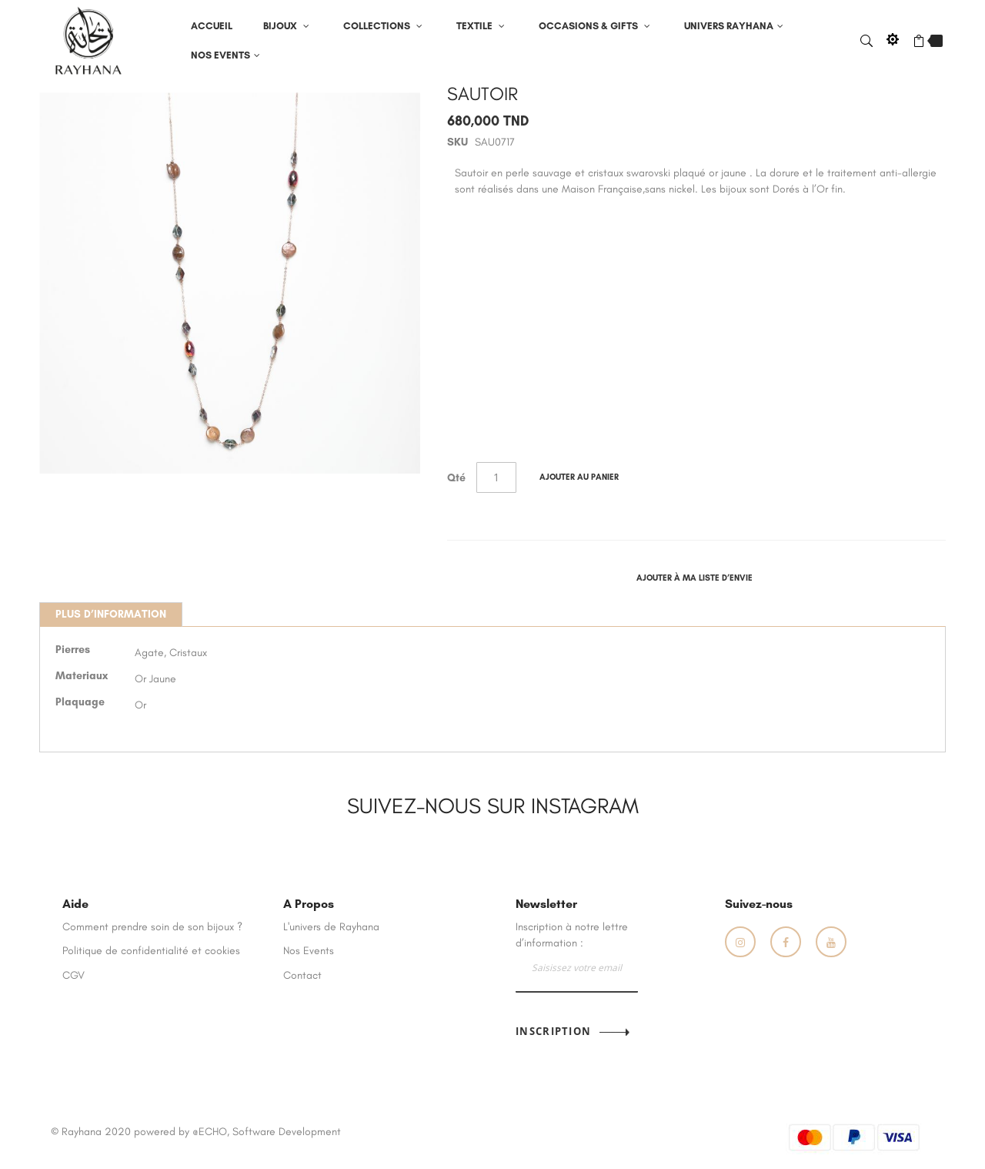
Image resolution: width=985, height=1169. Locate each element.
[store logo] (88, 39)
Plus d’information (110, 614)
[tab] (110, 614)
